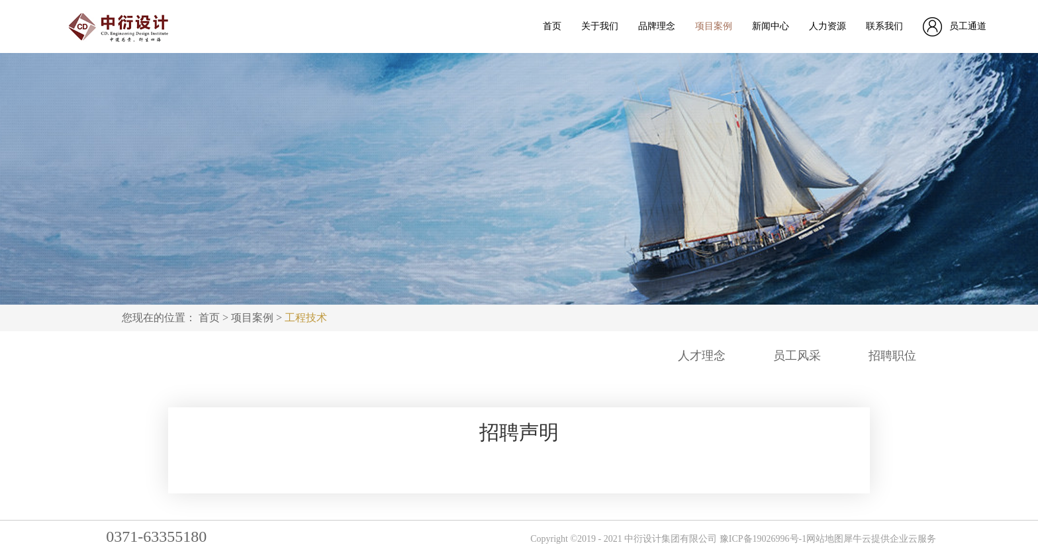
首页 (552, 26)
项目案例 (252, 317)
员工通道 (967, 26)
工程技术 (306, 317)
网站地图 (824, 539)
